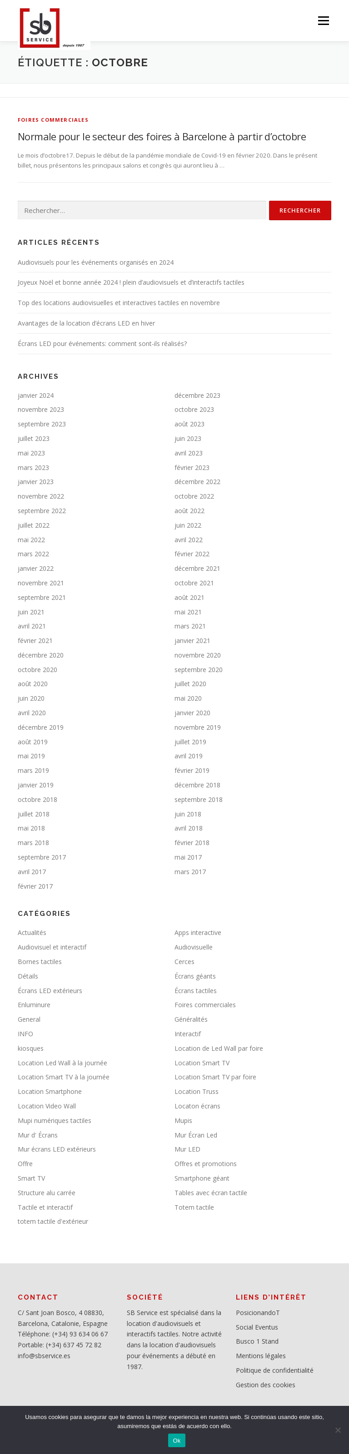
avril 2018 (188, 828)
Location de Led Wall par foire (218, 1048)
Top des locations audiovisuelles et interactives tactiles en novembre (119, 302)
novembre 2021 (41, 583)
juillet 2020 (190, 683)
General (29, 1019)
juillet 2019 (190, 741)
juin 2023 (187, 438)
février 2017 (35, 886)
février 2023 (191, 467)
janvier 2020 (192, 712)
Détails (28, 976)
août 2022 (189, 510)
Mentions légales (261, 1355)
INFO (25, 1033)
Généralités (191, 1019)
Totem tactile (194, 1207)
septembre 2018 (198, 799)
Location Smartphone (50, 1091)
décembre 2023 (197, 395)
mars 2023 (33, 467)
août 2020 (33, 683)
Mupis (183, 1120)
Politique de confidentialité (275, 1370)
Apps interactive (197, 932)
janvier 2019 (36, 785)
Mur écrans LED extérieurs (57, 1149)
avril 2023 (188, 453)
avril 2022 (188, 539)
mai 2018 (31, 828)
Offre (25, 1163)
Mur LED (187, 1149)
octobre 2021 (194, 583)
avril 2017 (32, 871)
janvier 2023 (36, 481)
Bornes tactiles (40, 961)
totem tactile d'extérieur (53, 1221)
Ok (176, 1440)
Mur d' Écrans (38, 1135)
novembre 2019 (197, 727)
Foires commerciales (53, 119)
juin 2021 (31, 612)
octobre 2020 (37, 669)
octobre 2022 (194, 496)
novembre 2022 (41, 496)
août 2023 (189, 424)
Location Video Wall (47, 1106)
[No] (337, 1429)
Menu (323, 20)
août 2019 (33, 741)
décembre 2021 (197, 568)
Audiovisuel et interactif (52, 947)
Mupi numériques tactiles (54, 1120)
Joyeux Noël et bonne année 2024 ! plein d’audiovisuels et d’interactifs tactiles (131, 282)
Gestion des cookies (265, 1384)
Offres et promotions (205, 1163)
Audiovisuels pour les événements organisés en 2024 (96, 262)
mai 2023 (31, 453)
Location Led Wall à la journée (62, 1062)
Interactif (187, 1033)
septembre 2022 (42, 510)
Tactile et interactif (45, 1207)
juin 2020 (31, 698)
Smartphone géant (201, 1178)
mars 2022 (33, 553)
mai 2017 (188, 857)
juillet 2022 (34, 525)
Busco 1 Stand (257, 1341)
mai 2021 (188, 612)
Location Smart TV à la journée (64, 1077)
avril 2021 (32, 626)
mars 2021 (190, 626)
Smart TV (31, 1178)
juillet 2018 (34, 814)
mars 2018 (33, 842)
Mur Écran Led (195, 1135)
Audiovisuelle (193, 947)
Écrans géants (195, 976)
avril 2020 (32, 712)
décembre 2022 (197, 481)
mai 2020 (188, 698)
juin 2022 (187, 525)
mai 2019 (31, 756)
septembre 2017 (42, 857)
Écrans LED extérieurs (50, 990)
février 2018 (191, 842)
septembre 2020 (198, 669)
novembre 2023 (41, 409)
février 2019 (191, 770)
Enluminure (34, 1004)
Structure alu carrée (46, 1192)
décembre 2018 (197, 785)
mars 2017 (190, 871)
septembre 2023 (42, 424)
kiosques (31, 1048)
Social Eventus (257, 1327)
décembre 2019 (41, 727)
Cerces (184, 961)
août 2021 (189, 597)
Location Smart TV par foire (215, 1077)
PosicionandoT (258, 1312)
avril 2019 (188, 756)
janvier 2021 (192, 640)
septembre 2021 (42, 597)
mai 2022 (31, 539)
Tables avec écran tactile (210, 1192)
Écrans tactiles (195, 990)
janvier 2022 (36, 568)
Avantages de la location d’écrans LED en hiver (86, 323)
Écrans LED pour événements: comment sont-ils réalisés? (102, 343)
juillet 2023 (34, 438)
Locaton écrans (197, 1106)
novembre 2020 (197, 655)
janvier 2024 (36, 395)
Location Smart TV (201, 1062)
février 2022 (191, 553)
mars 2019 (33, 770)
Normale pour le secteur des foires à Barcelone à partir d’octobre (162, 136)
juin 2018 (187, 814)
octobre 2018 (37, 799)
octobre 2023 (194, 409)
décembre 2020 (41, 655)
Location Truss (196, 1091)
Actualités (32, 932)
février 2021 (35, 640)
